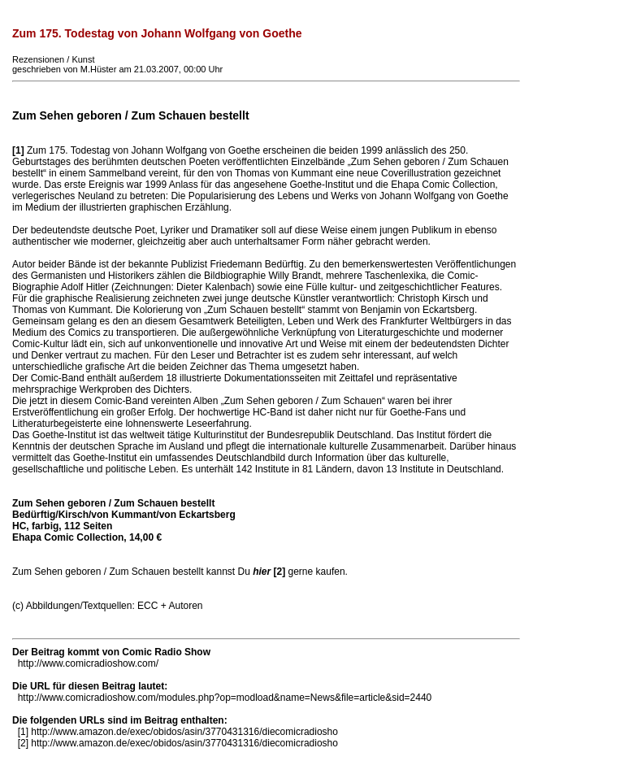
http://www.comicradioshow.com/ (88, 663)
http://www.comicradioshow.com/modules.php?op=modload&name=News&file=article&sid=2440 (225, 697)
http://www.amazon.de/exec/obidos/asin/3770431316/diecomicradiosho (184, 731)
